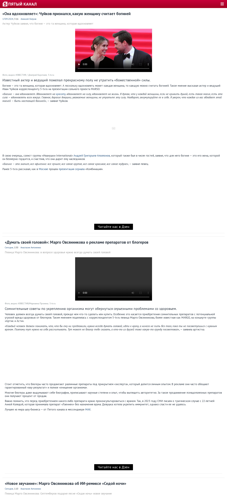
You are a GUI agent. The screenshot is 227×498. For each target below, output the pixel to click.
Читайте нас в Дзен (113, 226)
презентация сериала (72, 169)
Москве (43, 169)
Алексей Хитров (28, 18)
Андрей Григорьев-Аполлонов (92, 155)
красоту (61, 94)
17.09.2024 (7, 18)
